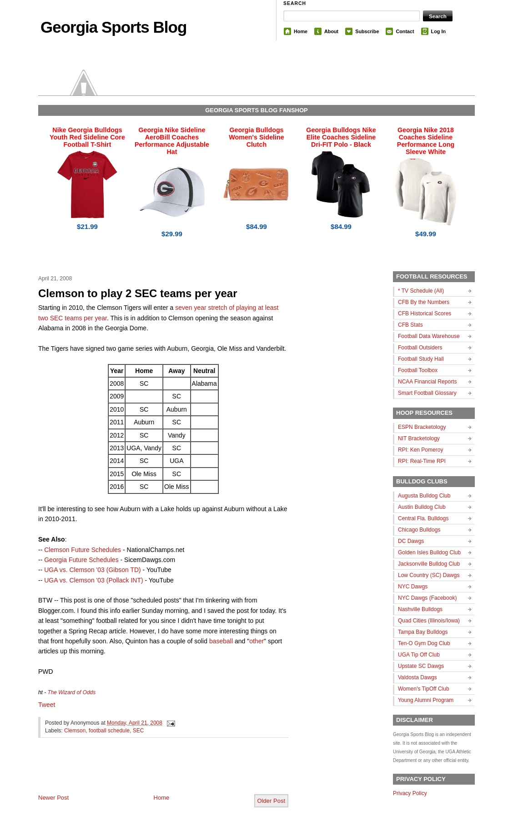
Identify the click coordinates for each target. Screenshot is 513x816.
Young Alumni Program (425, 700)
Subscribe (367, 31)
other (256, 641)
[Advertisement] (144, 773)
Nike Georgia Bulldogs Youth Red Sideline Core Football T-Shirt (87, 137)
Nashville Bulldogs (420, 609)
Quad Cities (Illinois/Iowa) (429, 620)
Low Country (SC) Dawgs (428, 575)
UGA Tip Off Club (419, 655)
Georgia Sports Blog (113, 27)
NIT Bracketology (419, 438)
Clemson (75, 730)
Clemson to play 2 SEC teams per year (137, 293)
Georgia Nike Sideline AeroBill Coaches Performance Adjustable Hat (172, 140)
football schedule (109, 730)
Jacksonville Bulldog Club (429, 564)
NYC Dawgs (413, 586)
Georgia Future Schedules (81, 559)
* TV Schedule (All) (421, 291)
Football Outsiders (420, 347)
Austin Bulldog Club (422, 507)
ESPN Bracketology (422, 427)
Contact (405, 31)
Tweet (46, 704)
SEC (138, 730)
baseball (221, 641)
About (331, 31)
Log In (438, 31)
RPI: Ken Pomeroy (420, 450)
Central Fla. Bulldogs (423, 518)
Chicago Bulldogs (419, 530)
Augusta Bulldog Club (424, 496)
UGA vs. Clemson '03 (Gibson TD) (92, 569)
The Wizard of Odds (71, 692)
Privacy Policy (410, 793)
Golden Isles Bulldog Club (429, 552)
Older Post (271, 800)
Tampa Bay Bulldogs (423, 632)
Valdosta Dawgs (417, 677)
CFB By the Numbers (423, 302)
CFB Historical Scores (424, 313)
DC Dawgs (411, 541)
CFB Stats (410, 325)
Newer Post (53, 797)
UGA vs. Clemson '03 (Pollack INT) (93, 580)
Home (300, 31)
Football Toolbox (418, 370)
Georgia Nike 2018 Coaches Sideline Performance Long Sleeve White (425, 140)
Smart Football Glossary (427, 393)
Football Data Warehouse (429, 336)
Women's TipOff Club (423, 689)
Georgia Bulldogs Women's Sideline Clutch (256, 137)
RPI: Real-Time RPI (422, 461)
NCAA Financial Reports (427, 381)
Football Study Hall (421, 359)
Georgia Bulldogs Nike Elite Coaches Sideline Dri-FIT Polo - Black (341, 137)
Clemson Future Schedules (82, 549)
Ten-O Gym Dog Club (424, 643)
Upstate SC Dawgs (421, 666)
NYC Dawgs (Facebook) (427, 598)
